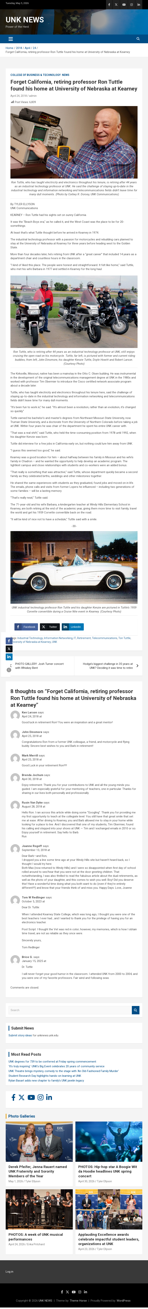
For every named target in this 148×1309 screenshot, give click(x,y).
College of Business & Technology (35, 74)
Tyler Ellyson (32, 1182)
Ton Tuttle (124, 639)
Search (135, 1012)
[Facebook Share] (27, 627)
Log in (9, 1273)
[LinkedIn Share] (74, 627)
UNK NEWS (25, 19)
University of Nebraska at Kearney (30, 643)
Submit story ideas (20, 1037)
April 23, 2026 (86, 1250)
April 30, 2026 (86, 1182)
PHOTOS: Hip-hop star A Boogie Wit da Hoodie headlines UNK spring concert (107, 1173)
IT (75, 639)
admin (33, 95)
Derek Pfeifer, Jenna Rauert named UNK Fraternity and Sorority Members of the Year (38, 1173)
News (65, 74)
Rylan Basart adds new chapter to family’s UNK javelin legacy (46, 1082)
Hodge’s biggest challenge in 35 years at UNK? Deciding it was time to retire (108, 667)
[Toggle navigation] (11, 39)
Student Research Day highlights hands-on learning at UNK (45, 1077)
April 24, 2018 (18, 95)
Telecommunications (104, 639)
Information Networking (58, 639)
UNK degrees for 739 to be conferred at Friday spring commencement (52, 1063)
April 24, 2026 (17, 1245)
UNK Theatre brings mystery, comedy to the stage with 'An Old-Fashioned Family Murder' (64, 1072)
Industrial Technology (30, 639)
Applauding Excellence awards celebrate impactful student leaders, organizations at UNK (108, 1241)
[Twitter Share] (50, 627)
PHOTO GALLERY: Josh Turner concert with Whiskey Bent (39, 667)
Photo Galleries (21, 1117)
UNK (54, 643)
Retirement (84, 639)
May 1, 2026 (16, 1182)
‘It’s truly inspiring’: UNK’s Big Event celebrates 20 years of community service (56, 1068)
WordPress (124, 1302)
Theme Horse (78, 1302)
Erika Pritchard (36, 1245)
